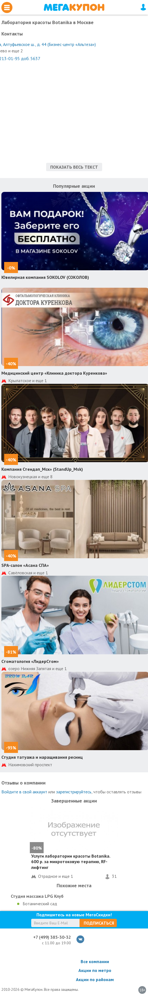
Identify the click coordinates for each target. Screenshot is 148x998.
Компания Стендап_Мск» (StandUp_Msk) (42, 469)
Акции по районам (95, 979)
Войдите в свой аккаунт (24, 791)
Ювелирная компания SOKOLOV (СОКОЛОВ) (45, 277)
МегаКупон (74, 7)
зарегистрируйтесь (73, 791)
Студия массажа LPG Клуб (37, 896)
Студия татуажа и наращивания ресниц (42, 757)
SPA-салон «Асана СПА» (25, 565)
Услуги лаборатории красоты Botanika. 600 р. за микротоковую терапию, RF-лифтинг (70, 861)
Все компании (95, 961)
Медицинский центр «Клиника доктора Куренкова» (54, 373)
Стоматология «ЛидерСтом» (30, 661)
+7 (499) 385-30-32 (52, 937)
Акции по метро (94, 970)
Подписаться (99, 923)
